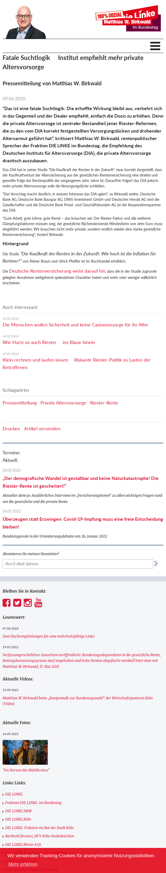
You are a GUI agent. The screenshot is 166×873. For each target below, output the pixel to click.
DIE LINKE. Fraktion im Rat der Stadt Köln (39, 827)
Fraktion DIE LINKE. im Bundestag (33, 802)
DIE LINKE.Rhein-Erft (23, 844)
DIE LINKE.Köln (18, 819)
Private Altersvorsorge (63, 402)
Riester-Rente (104, 402)
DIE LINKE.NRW (18, 811)
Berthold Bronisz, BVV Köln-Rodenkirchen (39, 836)
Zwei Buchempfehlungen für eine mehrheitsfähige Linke (48, 636)
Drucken (11, 428)
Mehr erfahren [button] (22, 864)
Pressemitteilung (20, 402)
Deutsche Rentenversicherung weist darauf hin (57, 271)
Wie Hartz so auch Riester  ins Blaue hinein (49, 342)
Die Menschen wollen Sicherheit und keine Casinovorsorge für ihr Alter (76, 324)
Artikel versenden (42, 428)
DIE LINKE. (14, 794)
